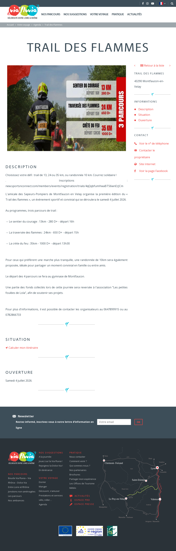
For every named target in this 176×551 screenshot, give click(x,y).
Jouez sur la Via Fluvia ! (50, 461)
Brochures (74, 474)
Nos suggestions (75, 14)
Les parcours (15, 496)
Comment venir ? (78, 461)
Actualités (134, 14)
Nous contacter (77, 456)
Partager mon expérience (82, 479)
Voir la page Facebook (151, 171)
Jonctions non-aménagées (21, 491)
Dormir (42, 482)
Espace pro (82, 500)
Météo (72, 487)
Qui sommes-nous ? (79, 465)
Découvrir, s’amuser (49, 491)
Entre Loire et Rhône (18, 487)
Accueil (10, 24)
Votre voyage (99, 14)
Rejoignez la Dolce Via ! (51, 465)
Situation (144, 115)
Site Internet (144, 164)
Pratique (118, 14)
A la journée (45, 456)
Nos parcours (50, 14)
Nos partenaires (77, 470)
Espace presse (84, 504)
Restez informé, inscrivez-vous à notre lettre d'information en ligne (55, 424)
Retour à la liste (152, 65)
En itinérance (45, 470)
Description (145, 109)
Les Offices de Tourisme (82, 483)
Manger (43, 486)
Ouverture (145, 120)
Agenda (37, 24)
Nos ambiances (16, 500)
